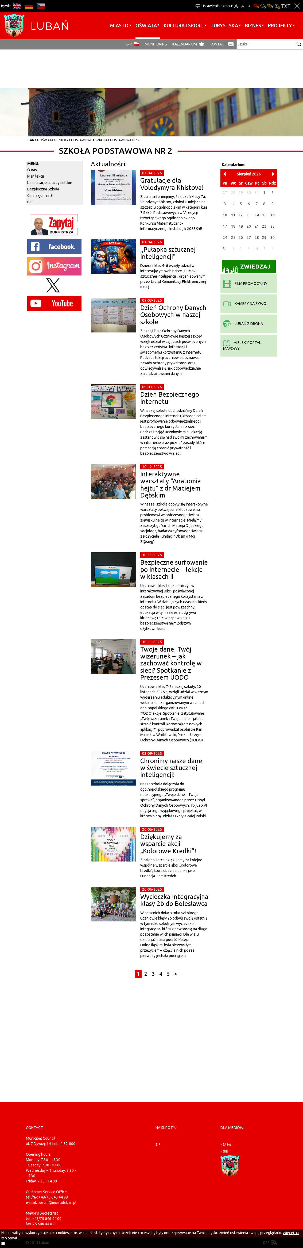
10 (225, 215)
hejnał (225, 1144)
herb (224, 1151)
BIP (129, 44)
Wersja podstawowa (256, 6)
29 (264, 237)
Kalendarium (184, 44)
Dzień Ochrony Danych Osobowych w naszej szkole (173, 315)
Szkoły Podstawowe (74, 140)
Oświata (146, 25)
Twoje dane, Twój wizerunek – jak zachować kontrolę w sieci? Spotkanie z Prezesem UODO (171, 663)
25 (233, 237)
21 (257, 226)
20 (249, 226)
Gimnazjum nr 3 (40, 195)
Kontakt (218, 44)
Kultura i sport (184, 25)
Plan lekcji (35, 176)
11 (233, 215)
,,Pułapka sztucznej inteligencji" (168, 253)
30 (272, 237)
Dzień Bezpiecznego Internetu (169, 398)
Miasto (119, 25)
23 (272, 226)
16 (272, 215)
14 (257, 215)
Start (31, 140)
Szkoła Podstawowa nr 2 (117, 140)
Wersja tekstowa (286, 6)
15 (264, 215)
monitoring (156, 44)
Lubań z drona (243, 323)
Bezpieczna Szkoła (43, 189)
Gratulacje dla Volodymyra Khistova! (172, 184)
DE (29, 6)
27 (249, 237)
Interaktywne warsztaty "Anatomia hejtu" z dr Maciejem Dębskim (170, 484)
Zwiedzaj (246, 268)
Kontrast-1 (270, 6)
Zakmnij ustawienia (297, 6)
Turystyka (224, 25)
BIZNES (253, 25)
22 (264, 226)
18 (233, 226)
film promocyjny (245, 283)
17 (225, 226)
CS (41, 6)
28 (257, 237)
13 (249, 215)
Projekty (280, 25)
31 (225, 249)
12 (241, 215)
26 (241, 237)
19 (241, 226)
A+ (236, 6)
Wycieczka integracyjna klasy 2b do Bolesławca (174, 900)
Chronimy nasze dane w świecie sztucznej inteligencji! (171, 768)
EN (17, 6)
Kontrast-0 (263, 6)
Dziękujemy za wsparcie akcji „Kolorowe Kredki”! (168, 844)
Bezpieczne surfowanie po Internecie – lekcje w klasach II (174, 569)
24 (225, 237)
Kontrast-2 (277, 6)
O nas (32, 170)
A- (249, 6)
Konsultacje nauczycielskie (49, 183)
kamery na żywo (244, 303)
